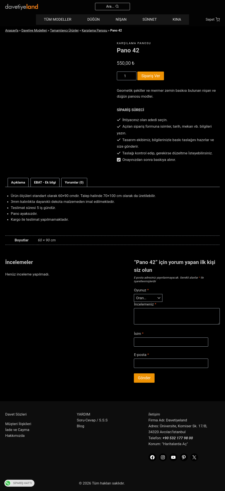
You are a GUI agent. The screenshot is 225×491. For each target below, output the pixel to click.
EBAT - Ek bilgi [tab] (45, 182)
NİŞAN (121, 19)
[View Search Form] (112, 6)
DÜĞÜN (93, 19)
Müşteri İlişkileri (18, 424)
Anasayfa (11, 30)
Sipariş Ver (150, 75)
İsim (138, 333)
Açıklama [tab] (18, 182)
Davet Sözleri (16, 414)
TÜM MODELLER (57, 19)
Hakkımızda (15, 435)
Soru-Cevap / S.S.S (92, 420)
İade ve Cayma (17, 430)
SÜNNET (150, 19)
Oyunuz (141, 290)
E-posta (141, 354)
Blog (80, 426)
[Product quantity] (127, 76)
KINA (177, 19)
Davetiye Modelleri (34, 30)
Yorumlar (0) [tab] (74, 182)
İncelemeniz (145, 304)
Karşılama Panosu (94, 30)
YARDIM (83, 414)
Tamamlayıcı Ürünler (64, 30)
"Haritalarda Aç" (175, 444)
